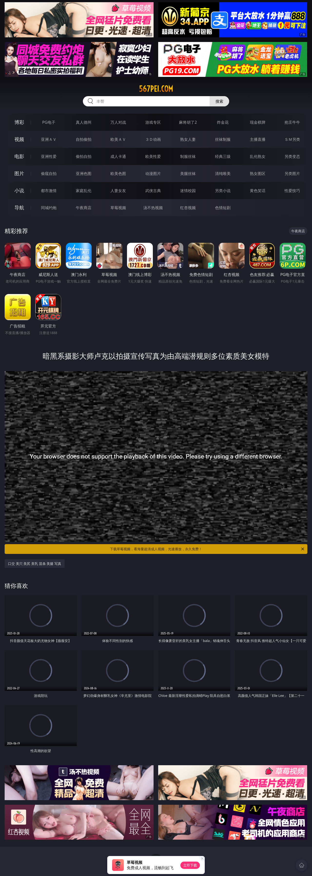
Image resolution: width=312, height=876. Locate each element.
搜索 (219, 101)
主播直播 (257, 139)
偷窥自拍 (49, 173)
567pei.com (156, 89)
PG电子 (48, 122)
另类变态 (292, 156)
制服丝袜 (188, 156)
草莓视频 (118, 207)
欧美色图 (118, 173)
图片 (19, 173)
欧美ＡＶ (118, 139)
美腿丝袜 (188, 173)
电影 (19, 156)
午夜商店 (83, 207)
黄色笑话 (257, 190)
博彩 (19, 122)
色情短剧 (223, 207)
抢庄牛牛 (292, 122)
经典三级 (223, 156)
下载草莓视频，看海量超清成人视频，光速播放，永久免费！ (207, 549)
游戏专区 (153, 122)
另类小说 (223, 190)
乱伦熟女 (257, 156)
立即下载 (190, 865)
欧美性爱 (153, 156)
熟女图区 (257, 173)
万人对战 (118, 122)
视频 (19, 139)
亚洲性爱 (49, 156)
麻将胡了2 (188, 122)
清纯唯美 (223, 173)
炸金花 (223, 122)
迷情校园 (188, 190)
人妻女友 (118, 190)
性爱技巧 (292, 190)
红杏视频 (188, 207)
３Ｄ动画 (153, 139)
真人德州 (83, 122)
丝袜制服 (223, 139)
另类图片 (292, 173)
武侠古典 (153, 190)
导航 (19, 207)
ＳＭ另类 (292, 139)
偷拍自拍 (83, 156)
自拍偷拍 (83, 139)
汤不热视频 (153, 207)
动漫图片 (153, 173)
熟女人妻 (188, 139)
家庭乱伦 (83, 190)
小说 (19, 190)
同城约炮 (49, 207)
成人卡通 (118, 156)
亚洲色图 (83, 173)
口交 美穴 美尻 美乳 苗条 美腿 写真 (34, 563)
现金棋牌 (257, 122)
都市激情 (49, 190)
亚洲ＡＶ (49, 139)
